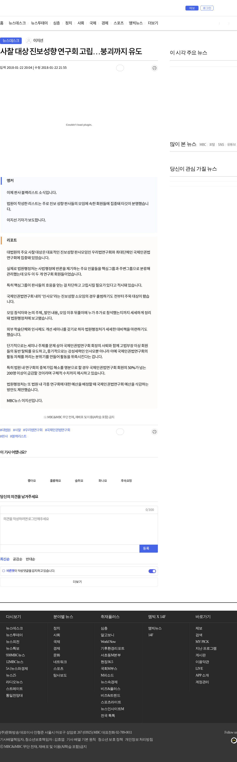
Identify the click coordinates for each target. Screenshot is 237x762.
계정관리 (202, 682)
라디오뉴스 (14, 682)
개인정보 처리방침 (139, 739)
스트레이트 (14, 689)
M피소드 (107, 675)
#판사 (4, 437)
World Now (108, 642)
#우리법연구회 (32, 430)
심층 (56, 23)
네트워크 (60, 662)
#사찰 (17, 430)
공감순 (17, 559)
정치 (68, 23)
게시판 (201, 655)
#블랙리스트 (18, 437)
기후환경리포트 (112, 648)
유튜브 (211, 741)
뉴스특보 (12, 648)
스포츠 (119, 23)
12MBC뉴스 (14, 662)
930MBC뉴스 (15, 655)
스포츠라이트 (111, 702)
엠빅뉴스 (135, 23)
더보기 (153, 23)
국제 (92, 23)
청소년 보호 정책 (110, 739)
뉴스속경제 (109, 682)
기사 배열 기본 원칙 (81, 739)
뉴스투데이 (39, 23)
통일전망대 (14, 695)
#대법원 (5, 430)
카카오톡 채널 (235, 741)
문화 (56, 655)
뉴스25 (11, 675)
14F (150, 635)
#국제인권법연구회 (57, 430)
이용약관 (202, 662)
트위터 (227, 741)
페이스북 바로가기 (224, 23)
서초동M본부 (111, 655)
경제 (105, 23)
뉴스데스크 (17, 23)
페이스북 (219, 741)
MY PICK (224, 8)
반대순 (30, 559)
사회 (80, 23)
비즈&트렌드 (110, 695)
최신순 (4, 559)
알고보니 (107, 635)
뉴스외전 (12, 642)
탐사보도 (60, 675)
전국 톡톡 (108, 716)
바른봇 (8, 571)
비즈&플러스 (110, 689)
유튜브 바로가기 (215, 23)
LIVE (199, 669)
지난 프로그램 (206, 648)
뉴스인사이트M (112, 709)
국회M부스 (109, 669)
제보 (192, 8)
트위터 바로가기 (234, 23)
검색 (218, 8)
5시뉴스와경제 (17, 669)
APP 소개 (202, 675)
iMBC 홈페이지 (233, 8)
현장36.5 (107, 662)
